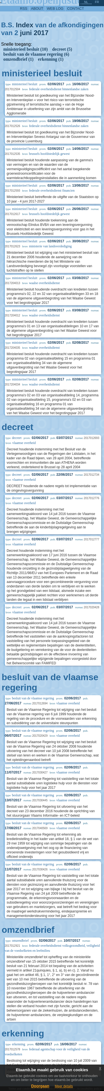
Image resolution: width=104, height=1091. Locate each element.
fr (97, 2)
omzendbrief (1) (18, 59)
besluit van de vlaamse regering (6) (36, 54)
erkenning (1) (51, 59)
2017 (41, 32)
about (37, 8)
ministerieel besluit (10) (25, 49)
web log (55, 8)
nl (86, 2)
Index (24, 25)
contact (75, 8)
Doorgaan (40, 1086)
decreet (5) (62, 49)
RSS (23, 8)
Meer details (64, 1086)
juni (26, 32)
